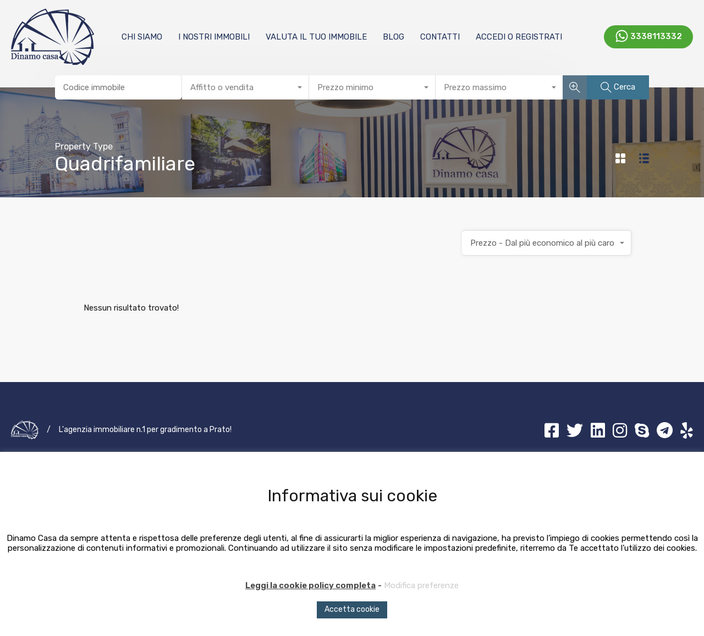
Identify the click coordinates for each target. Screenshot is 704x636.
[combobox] (245, 87)
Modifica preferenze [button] (421, 585)
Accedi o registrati (519, 37)
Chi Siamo (142, 37)
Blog (393, 37)
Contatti (440, 37)
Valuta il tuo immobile (316, 37)
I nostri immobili (214, 37)
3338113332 (656, 36)
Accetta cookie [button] (352, 609)
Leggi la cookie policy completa (310, 585)
